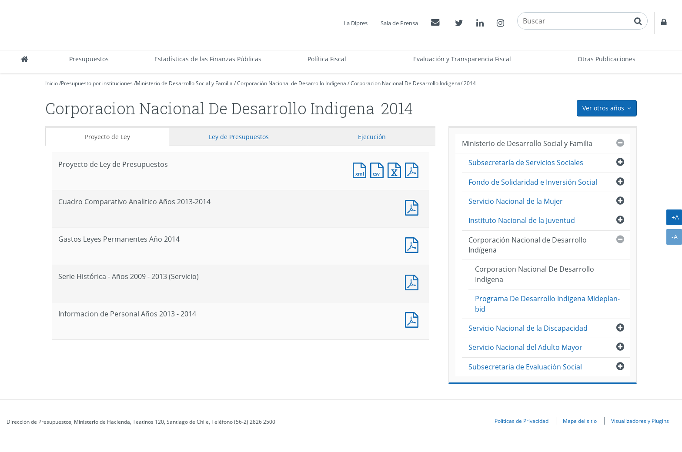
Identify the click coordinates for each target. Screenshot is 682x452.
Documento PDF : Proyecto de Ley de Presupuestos (413, 169)
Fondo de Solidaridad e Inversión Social (532, 182)
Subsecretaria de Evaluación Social (525, 367)
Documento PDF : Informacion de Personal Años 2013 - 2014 (413, 319)
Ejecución (372, 137)
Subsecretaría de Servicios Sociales (525, 162)
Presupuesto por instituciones (97, 83)
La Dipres (356, 23)
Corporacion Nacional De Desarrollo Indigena (406, 83)
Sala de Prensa (399, 23)
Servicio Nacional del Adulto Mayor (525, 347)
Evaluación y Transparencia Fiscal (462, 59)
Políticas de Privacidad (521, 420)
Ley (239, 137)
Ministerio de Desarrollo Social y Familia (184, 83)
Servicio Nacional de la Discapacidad (528, 328)
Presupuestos (89, 59)
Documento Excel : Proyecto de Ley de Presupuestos (396, 169)
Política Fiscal (327, 59)
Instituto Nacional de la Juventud (521, 220)
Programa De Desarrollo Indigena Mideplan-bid (547, 303)
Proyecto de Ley (107, 137)
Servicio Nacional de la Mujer (515, 201)
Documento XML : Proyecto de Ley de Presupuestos (361, 169)
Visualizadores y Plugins (640, 420)
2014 (470, 83)
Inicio (51, 83)
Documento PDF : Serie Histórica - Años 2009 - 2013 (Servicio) (413, 281)
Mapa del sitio (580, 420)
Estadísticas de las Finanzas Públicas (207, 59)
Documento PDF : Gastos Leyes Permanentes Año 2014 (413, 244)
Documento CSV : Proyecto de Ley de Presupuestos (379, 169)
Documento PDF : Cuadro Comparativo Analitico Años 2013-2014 (413, 206)
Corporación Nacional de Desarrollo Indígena (291, 83)
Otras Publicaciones (606, 59)
